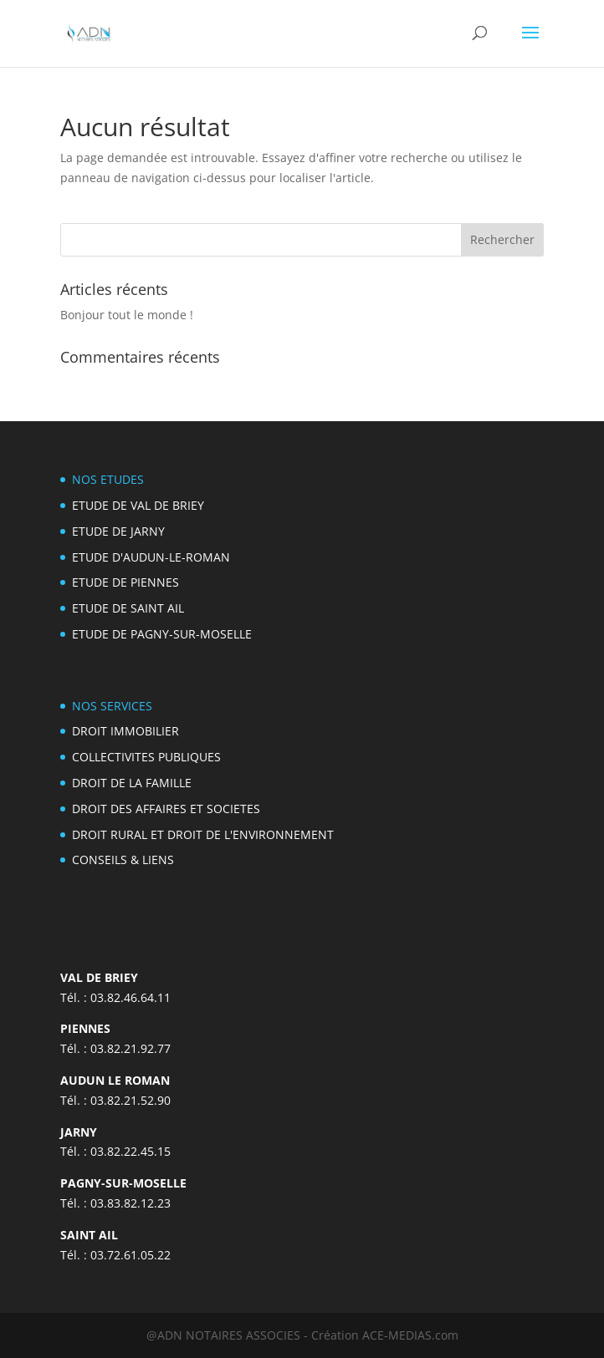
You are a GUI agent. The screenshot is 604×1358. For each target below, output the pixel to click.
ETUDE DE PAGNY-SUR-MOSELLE (162, 634)
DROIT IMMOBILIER (125, 731)
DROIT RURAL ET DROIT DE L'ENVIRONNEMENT (203, 834)
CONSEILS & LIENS (123, 859)
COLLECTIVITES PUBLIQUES (146, 757)
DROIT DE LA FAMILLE (132, 783)
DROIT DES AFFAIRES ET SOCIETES (166, 808)
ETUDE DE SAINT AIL (128, 608)
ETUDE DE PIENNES (125, 582)
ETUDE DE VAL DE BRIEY (138, 505)
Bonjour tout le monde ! (126, 315)
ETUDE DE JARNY (118, 531)
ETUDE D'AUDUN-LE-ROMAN (151, 557)
